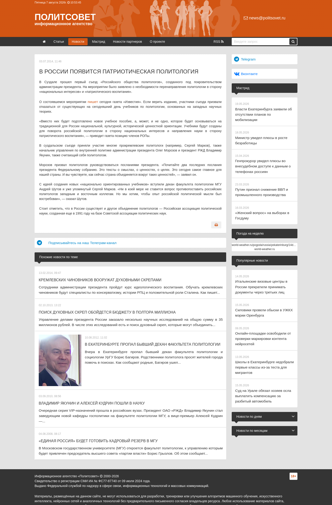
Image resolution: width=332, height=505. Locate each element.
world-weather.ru (264, 234)
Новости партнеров (127, 41)
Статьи (58, 41)
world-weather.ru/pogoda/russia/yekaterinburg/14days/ (265, 230)
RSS (218, 41)
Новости (78, 41)
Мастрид (98, 41)
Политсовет (65, 17)
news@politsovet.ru (264, 18)
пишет (92, 101)
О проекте (157, 41)
